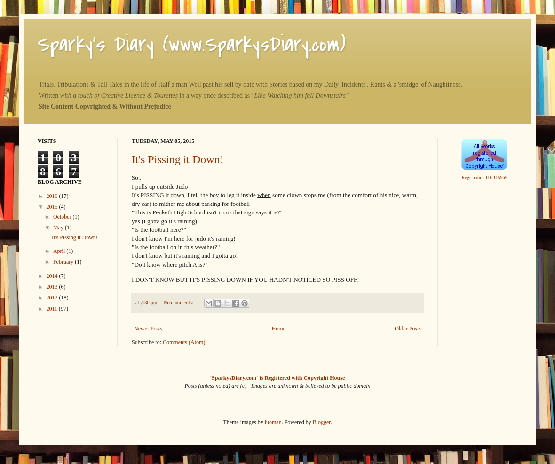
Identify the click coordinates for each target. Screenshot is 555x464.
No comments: (179, 302)
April (59, 251)
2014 (53, 276)
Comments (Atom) (184, 342)
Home (278, 328)
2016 (53, 196)
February (64, 262)
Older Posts (408, 328)
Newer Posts (148, 328)
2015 (53, 207)
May (59, 227)
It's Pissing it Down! (178, 159)
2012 (53, 297)
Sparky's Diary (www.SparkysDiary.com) (192, 44)
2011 (53, 309)
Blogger (322, 422)
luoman (273, 422)
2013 (53, 286)
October (63, 216)
